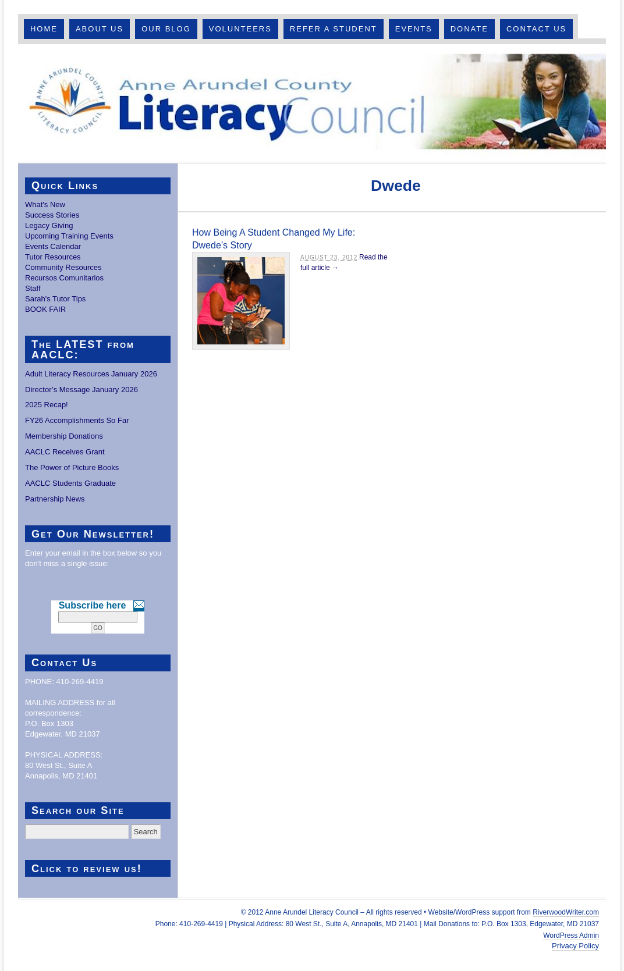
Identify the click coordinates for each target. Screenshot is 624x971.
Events (413, 28)
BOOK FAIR (45, 309)
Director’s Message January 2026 (81, 389)
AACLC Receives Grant (65, 451)
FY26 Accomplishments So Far (77, 420)
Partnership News (55, 499)
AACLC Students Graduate (70, 483)
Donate (469, 28)
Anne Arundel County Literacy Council (312, 103)
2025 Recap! (46, 404)
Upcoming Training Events (69, 236)
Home (44, 28)
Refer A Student (333, 28)
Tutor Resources (53, 256)
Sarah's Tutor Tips (55, 298)
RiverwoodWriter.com (566, 912)
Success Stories (52, 215)
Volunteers (240, 28)
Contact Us (536, 28)
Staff (33, 288)
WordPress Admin (571, 935)
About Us (99, 28)
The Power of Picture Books (72, 467)
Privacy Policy (575, 945)
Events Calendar (53, 246)
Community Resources (63, 267)
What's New (45, 204)
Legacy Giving (49, 225)
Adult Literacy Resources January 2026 (91, 373)
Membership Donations (64, 436)
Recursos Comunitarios (64, 277)
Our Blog (166, 28)
